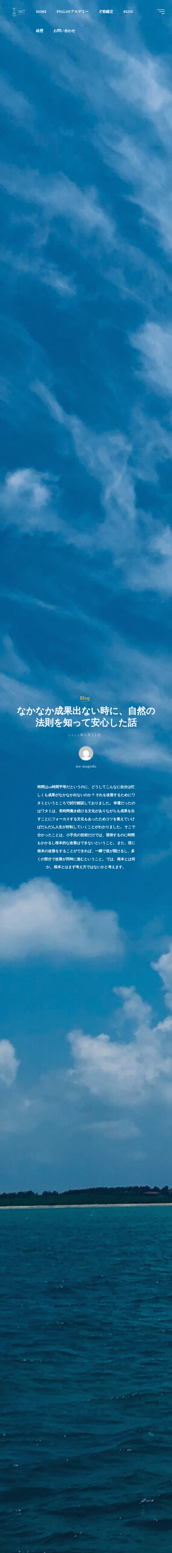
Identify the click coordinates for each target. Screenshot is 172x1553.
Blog (85, 697)
